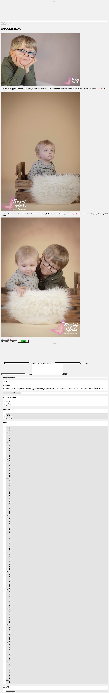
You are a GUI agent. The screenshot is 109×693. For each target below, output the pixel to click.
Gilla (24, 341)
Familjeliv (3, 24)
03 (9, 433)
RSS (7, 405)
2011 (7, 680)
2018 (7, 552)
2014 (7, 624)
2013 (7, 642)
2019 (7, 534)
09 (9, 455)
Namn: (2, 363)
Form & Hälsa (9, 417)
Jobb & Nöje (9, 418)
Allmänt (8, 414)
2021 (7, 496)
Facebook (8, 404)
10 (9, 456)
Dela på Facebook (5, 341)
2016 (7, 589)
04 (9, 431)
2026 (7, 426)
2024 (7, 442)
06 (9, 438)
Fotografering (11, 28)
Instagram (8, 403)
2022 (7, 478)
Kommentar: (29, 374)
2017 (7, 571)
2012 (7, 661)
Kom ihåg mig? (35, 363)
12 (9, 476)
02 (9, 429)
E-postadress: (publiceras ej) (47, 363)
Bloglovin (8, 401)
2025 (7, 432)
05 (9, 436)
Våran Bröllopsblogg (11, 691)
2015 (7, 608)
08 (9, 439)
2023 (7, 459)
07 (9, 452)
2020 (7, 515)
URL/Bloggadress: (85, 363)
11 (9, 441)
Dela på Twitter (13, 341)
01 (9, 428)
